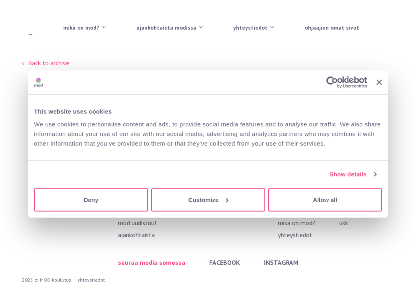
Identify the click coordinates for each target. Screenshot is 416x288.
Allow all (325, 199)
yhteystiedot (250, 27)
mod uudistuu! (137, 223)
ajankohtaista (136, 235)
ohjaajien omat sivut (332, 27)
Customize (208, 199)
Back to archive (48, 63)
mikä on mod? (81, 27)
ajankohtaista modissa (166, 27)
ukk (343, 223)
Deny (91, 199)
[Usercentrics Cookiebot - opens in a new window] (332, 82)
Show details (348, 174)
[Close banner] (379, 82)
